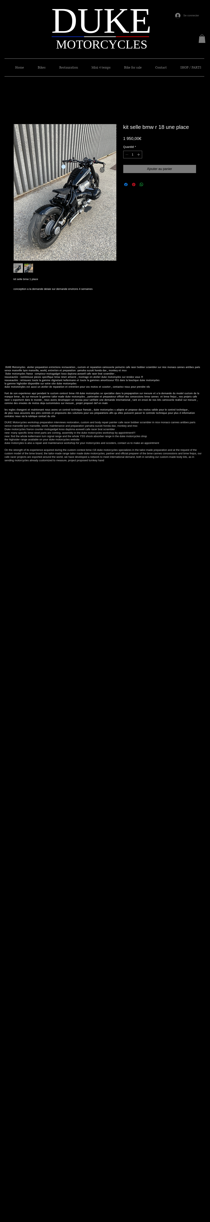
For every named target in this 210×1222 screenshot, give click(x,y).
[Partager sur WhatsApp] (141, 184)
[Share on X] (149, 184)
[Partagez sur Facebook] (125, 184)
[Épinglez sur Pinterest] (133, 184)
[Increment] (139, 154)
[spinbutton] (132, 154)
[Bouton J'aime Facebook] (186, 6)
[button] (202, 39)
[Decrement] (126, 154)
